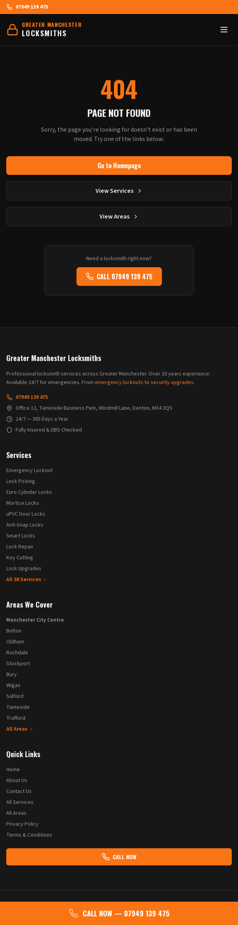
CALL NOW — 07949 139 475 (119, 913)
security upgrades (172, 382)
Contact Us (19, 791)
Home (13, 769)
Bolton (13, 631)
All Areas (20, 729)
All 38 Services (26, 579)
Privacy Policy (22, 824)
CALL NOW (119, 857)
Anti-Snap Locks (24, 525)
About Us (16, 780)
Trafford (15, 718)
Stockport (18, 664)
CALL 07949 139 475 (119, 276)
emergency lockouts (119, 382)
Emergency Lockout (29, 470)
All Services (20, 802)
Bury (11, 674)
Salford (14, 696)
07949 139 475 (27, 7)
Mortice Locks (22, 503)
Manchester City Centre (35, 620)
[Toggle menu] (224, 29)
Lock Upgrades (23, 569)
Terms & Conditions (29, 835)
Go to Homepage (119, 165)
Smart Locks (20, 536)
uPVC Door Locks (25, 514)
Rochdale (17, 653)
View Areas (119, 216)
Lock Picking (20, 481)
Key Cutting (19, 558)
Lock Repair (20, 547)
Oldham (15, 642)
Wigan (13, 685)
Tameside (18, 707)
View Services (119, 191)
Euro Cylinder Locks (29, 492)
